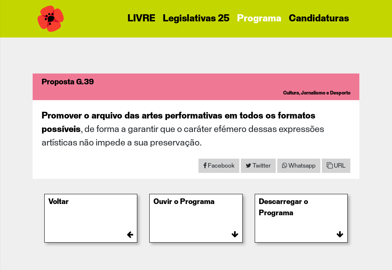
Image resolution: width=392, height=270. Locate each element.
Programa (259, 19)
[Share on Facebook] (218, 166)
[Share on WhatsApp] (298, 166)
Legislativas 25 (196, 19)
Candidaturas (319, 19)
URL (336, 165)
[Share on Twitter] (258, 166)
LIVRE (141, 19)
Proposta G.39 (68, 82)
